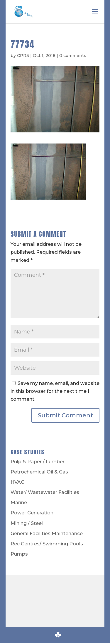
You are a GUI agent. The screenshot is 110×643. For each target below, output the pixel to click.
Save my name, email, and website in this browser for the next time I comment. (55, 391)
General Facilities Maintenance (47, 533)
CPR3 (23, 55)
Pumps (19, 554)
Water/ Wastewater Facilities (45, 492)
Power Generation (32, 513)
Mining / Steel (27, 523)
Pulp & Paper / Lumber (38, 461)
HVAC (17, 482)
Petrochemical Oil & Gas (39, 472)
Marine (19, 502)
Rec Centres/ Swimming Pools (47, 544)
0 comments (72, 55)
